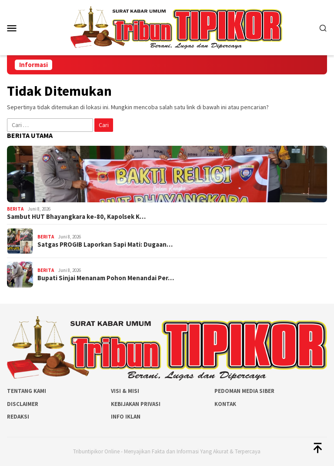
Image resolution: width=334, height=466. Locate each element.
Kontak (225, 404)
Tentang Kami (26, 391)
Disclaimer (22, 404)
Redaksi (18, 416)
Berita (15, 209)
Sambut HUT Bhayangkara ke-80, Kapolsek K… (76, 217)
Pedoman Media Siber (244, 391)
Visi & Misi (125, 391)
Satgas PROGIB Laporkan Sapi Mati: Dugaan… (105, 244)
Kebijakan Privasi (135, 404)
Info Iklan (125, 416)
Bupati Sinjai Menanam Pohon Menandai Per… (105, 278)
